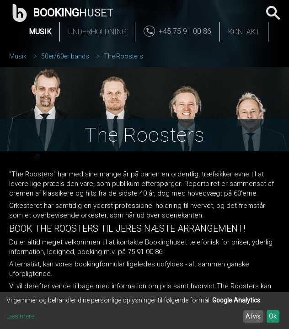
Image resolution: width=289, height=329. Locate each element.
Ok (273, 316)
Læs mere (20, 316)
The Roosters (123, 56)
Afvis (253, 316)
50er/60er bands (65, 56)
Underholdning (97, 31)
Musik (40, 31)
